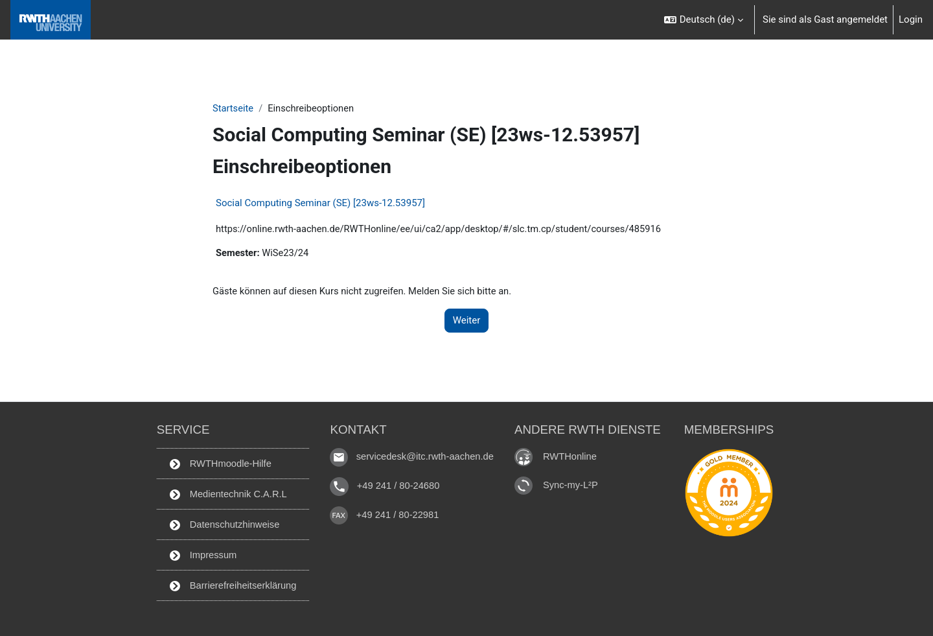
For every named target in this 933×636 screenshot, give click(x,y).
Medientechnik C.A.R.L (226, 493)
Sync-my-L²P (574, 482)
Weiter (467, 321)
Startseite (234, 108)
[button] (704, 20)
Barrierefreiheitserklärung (231, 585)
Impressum (201, 554)
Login (911, 19)
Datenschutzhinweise (223, 523)
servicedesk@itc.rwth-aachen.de (426, 454)
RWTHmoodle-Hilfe (218, 461)
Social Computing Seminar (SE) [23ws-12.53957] (320, 203)
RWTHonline (573, 454)
